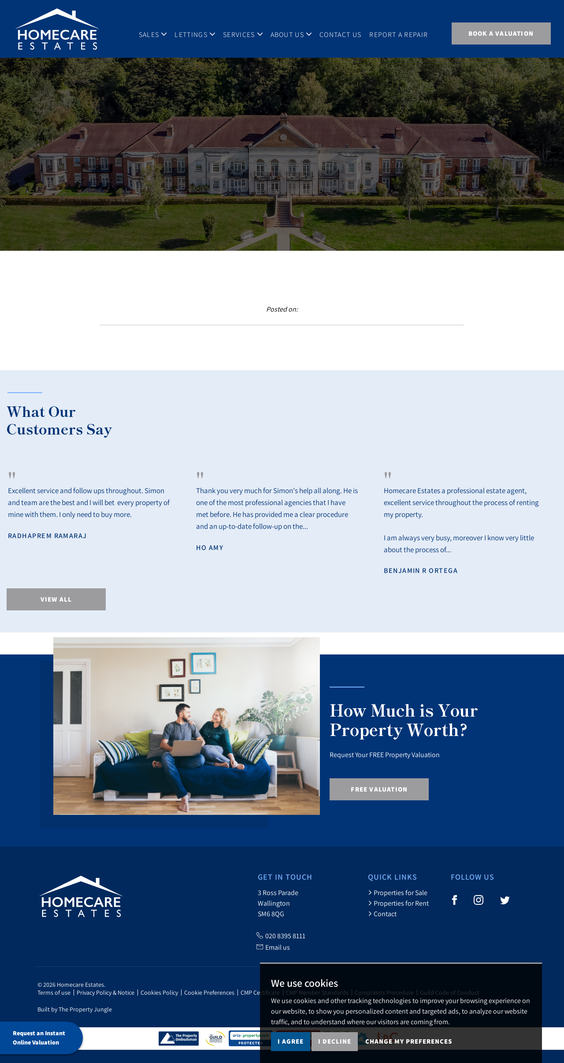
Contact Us (343, 32)
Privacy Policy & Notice (105, 992)
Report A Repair (401, 32)
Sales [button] (155, 32)
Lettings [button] (197, 32)
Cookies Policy (159, 992)
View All (56, 599)
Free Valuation (379, 789)
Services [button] (245, 32)
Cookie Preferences (209, 992)
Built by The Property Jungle (74, 1009)
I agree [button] (291, 1041)
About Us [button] (293, 32)
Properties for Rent (398, 903)
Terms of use (53, 992)
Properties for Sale (397, 892)
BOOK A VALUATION (501, 33)
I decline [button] (334, 1041)
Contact (382, 913)
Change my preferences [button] (408, 1041)
